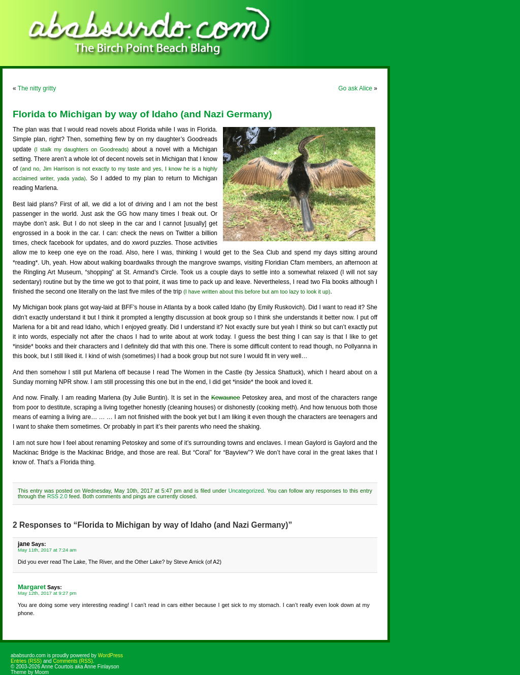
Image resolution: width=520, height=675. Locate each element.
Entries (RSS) (26, 661)
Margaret (32, 587)
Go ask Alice (355, 88)
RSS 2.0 (57, 496)
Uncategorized (246, 491)
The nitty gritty (37, 88)
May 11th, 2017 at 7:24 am (47, 550)
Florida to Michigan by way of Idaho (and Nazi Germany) (142, 114)
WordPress (110, 655)
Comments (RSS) (72, 661)
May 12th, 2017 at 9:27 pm (47, 593)
